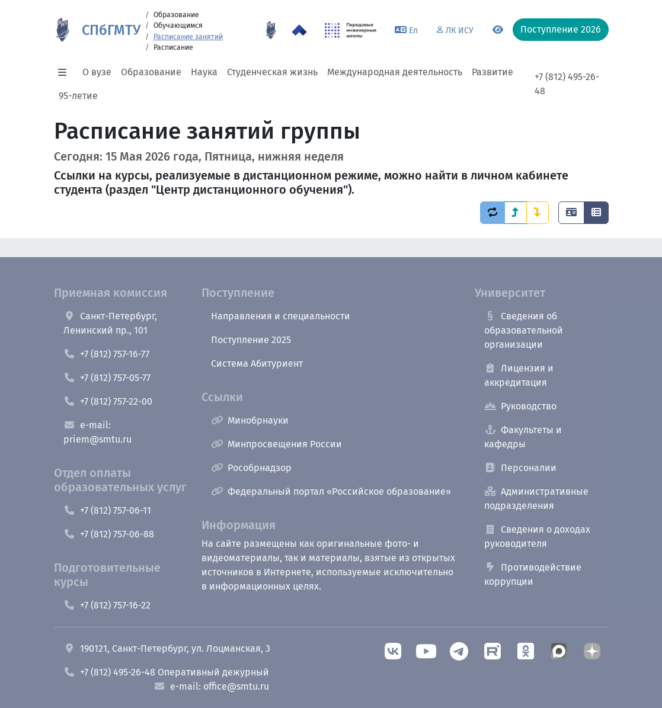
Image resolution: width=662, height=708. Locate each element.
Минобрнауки (250, 420)
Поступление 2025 (251, 339)
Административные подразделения (536, 498)
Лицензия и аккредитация (519, 375)
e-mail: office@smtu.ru (211, 686)
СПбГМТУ (111, 30)
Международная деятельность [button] (394, 72)
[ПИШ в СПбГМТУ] (350, 30)
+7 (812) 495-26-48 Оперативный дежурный (166, 672)
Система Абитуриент (257, 363)
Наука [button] (204, 72)
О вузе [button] (96, 72)
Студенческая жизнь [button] (272, 72)
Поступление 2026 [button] (560, 29)
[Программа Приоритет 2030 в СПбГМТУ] (299, 30)
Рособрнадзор (251, 467)
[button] (66, 72)
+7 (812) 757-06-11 (107, 510)
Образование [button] (151, 72)
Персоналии (520, 467)
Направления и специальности (280, 316)
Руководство (520, 406)
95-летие (78, 95)
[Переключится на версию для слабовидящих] (498, 30)
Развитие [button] (492, 72)
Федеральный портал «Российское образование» (331, 491)
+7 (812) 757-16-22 (107, 605)
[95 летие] (271, 30)
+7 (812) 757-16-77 (106, 354)
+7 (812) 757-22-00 (107, 401)
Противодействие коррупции (532, 574)
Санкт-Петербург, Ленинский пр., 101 (110, 323)
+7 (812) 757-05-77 (107, 377)
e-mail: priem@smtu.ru (97, 432)
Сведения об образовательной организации (523, 330)
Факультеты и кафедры (523, 437)
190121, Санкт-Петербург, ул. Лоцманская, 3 (166, 648)
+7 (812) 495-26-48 (567, 84)
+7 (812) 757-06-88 (108, 534)
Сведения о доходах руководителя (537, 536)
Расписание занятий (188, 37)
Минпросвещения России (276, 444)
